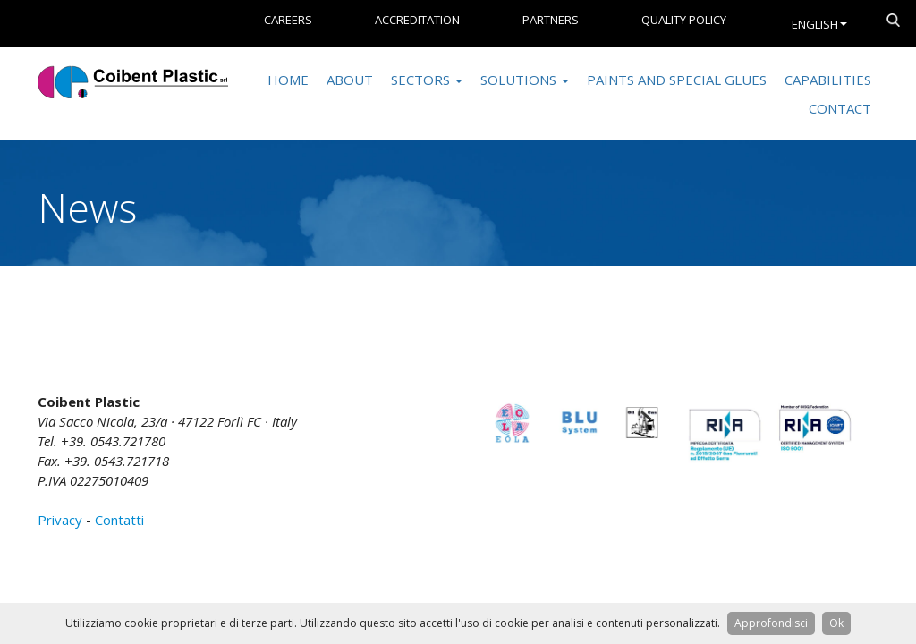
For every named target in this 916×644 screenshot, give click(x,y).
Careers (288, 20)
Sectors (426, 80)
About (350, 80)
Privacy (60, 520)
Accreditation (417, 20)
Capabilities (828, 80)
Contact (840, 108)
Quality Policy (683, 20)
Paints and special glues (677, 80)
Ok (836, 623)
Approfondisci (771, 623)
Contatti (119, 520)
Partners (550, 20)
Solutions (524, 80)
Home (288, 80)
